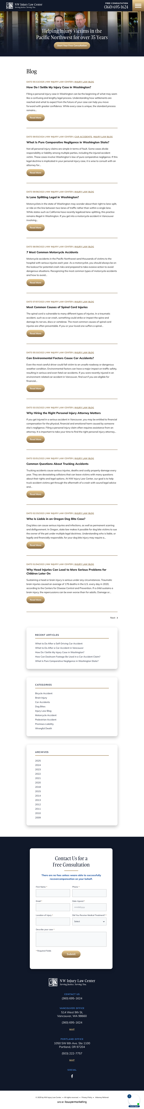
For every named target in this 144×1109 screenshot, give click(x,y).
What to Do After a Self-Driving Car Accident (59, 643)
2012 (38, 804)
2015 (38, 791)
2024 (38, 765)
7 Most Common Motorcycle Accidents (52, 252)
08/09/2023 (38, 246)
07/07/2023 (38, 301)
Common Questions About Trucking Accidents (57, 464)
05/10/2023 (38, 352)
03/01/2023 (38, 458)
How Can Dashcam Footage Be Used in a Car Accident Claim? (67, 656)
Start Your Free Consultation (72, 45)
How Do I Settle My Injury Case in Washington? (58, 87)
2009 (38, 817)
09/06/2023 (38, 191)
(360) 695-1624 (116, 7)
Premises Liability (44, 724)
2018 (38, 786)
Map (72, 1029)
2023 (38, 769)
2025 (38, 760)
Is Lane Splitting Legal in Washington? (52, 197)
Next (112, 617)
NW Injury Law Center (59, 81)
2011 (38, 808)
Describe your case (45, 929)
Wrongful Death (43, 728)
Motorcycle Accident (46, 715)
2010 (38, 813)
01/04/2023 (38, 564)
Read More (35, 117)
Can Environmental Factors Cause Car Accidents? (60, 358)
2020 (38, 782)
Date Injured (78, 901)
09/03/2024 (38, 136)
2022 (38, 773)
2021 (38, 778)
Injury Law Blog (84, 81)
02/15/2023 (38, 513)
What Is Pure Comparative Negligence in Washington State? (67, 142)
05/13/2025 (38, 81)
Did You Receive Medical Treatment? (89, 915)
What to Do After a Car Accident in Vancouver (59, 647)
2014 (38, 795)
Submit (71, 954)
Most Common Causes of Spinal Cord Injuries (57, 307)
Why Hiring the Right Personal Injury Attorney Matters (63, 413)
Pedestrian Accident (45, 719)
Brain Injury (41, 697)
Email (39, 901)
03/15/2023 (38, 407)
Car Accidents (83, 136)
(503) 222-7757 (72, 1053)
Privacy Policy (87, 1097)
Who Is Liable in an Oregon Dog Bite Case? (55, 519)
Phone (75, 887)
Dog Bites (40, 706)
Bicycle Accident (43, 693)
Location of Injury (44, 915)
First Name (41, 887)
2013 (38, 800)
